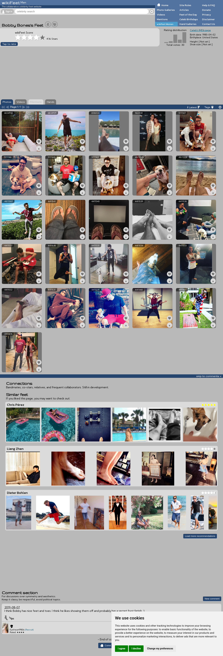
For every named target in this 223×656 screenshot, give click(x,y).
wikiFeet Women (165, 24)
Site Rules (185, 5)
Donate (206, 10)
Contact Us (208, 24)
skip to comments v (208, 376)
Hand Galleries (187, 24)
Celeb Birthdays (188, 19)
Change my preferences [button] (160, 648)
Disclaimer (208, 19)
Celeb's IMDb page (200, 30)
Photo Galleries (166, 10)
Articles (184, 10)
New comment (212, 598)
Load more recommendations (200, 536)
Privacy (206, 15)
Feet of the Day (188, 15)
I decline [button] (136, 648)
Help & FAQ (208, 5)
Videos (161, 15)
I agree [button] (121, 648)
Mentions (162, 19)
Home (165, 5)
